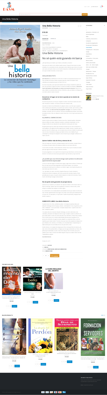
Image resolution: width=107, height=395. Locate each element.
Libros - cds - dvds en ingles (92, 65)
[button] (102, 315)
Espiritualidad (51, 249)
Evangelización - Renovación (92, 49)
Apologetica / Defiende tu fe (7, 296)
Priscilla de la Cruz (90, 73)
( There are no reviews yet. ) (54, 28)
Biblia (87, 36)
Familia (14, 296)
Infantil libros (89, 54)
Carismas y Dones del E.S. (91, 38)
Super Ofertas (38, 292)
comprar (55, 256)
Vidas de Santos (89, 86)
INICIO (85, 6)
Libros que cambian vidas (60, 249)
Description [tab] (45, 38)
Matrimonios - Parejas (91, 71)
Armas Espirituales (90, 34)
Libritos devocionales (90, 62)
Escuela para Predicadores (92, 45)
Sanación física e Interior (91, 75)
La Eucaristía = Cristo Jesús (92, 58)
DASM (88, 6)
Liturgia (87, 69)
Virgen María (89, 88)
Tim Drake (47, 44)
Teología (88, 82)
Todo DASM (88, 84)
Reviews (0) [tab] (53, 38)
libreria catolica (89, 60)
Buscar (85, 14)
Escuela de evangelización (92, 43)
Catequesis (88, 41)
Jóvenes (87, 56)
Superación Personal (90, 80)
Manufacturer (49, 251)
